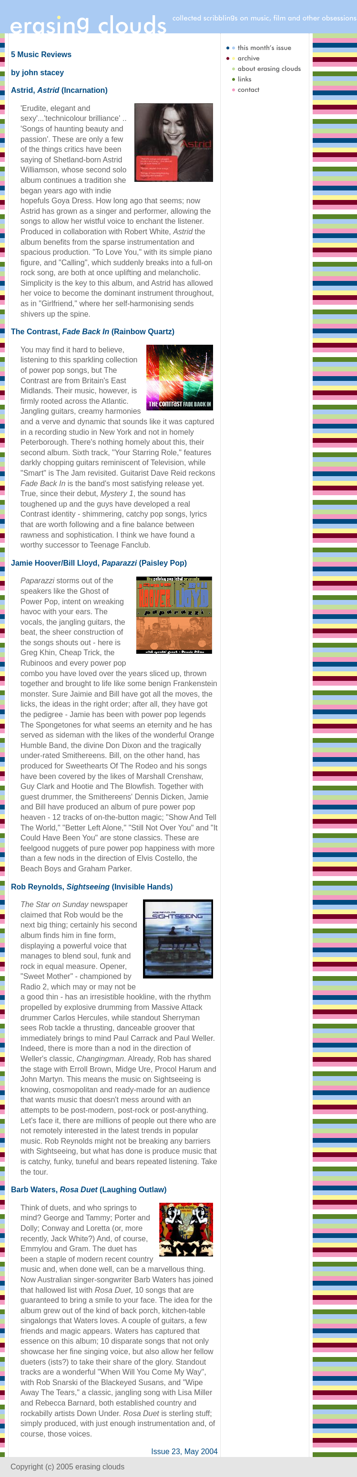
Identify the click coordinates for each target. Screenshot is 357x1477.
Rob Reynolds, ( (62, 887)
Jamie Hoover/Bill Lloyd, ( (76, 563)
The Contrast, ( (62, 332)
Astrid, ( (37, 90)
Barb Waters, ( (56, 1190)
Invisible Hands (142, 887)
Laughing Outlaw (133, 1190)
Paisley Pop (163, 563)
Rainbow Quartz (143, 332)
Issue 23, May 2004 (184, 1451)
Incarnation (84, 90)
